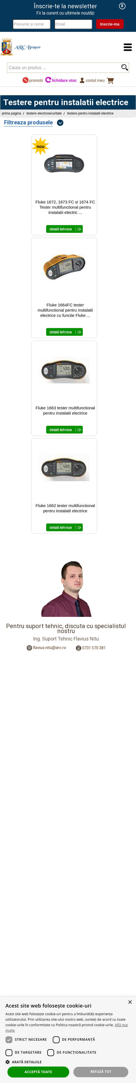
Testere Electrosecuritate (44, 113)
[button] (68, 1061)
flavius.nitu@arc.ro (49, 647)
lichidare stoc (61, 80)
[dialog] (68, 1040)
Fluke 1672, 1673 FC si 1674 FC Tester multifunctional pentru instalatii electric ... (65, 207)
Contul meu (91, 80)
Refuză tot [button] (100, 1071)
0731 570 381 (94, 648)
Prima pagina (11, 113)
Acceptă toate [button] (38, 1072)
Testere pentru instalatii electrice (90, 113)
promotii (32, 80)
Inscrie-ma (109, 24)
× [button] (130, 1002)
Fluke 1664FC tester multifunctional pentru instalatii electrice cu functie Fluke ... (65, 310)
